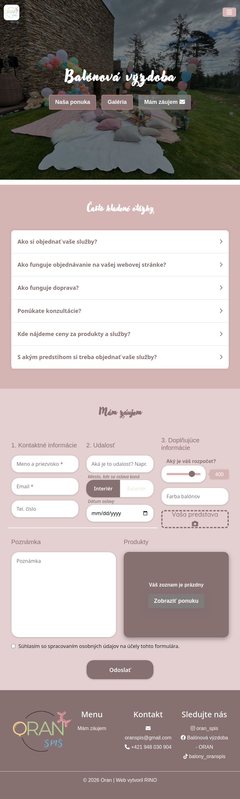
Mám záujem (164, 102)
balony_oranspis (207, 756)
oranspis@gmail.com (148, 737)
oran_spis (207, 728)
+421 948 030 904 (151, 747)
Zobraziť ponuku (176, 601)
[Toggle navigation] (229, 12)
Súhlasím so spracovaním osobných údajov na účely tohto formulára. (99, 646)
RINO (150, 780)
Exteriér (137, 488)
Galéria (117, 102)
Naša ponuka (72, 102)
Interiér (103, 488)
